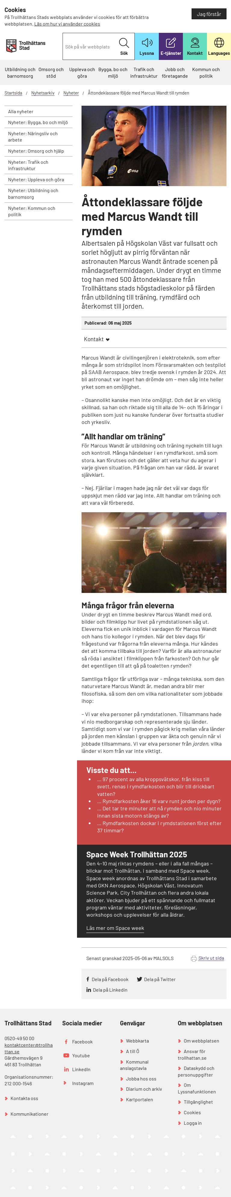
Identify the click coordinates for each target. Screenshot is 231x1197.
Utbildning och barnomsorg (20, 72)
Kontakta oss (24, 1098)
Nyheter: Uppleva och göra (36, 179)
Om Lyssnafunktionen (197, 1088)
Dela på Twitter (160, 979)
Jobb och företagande (175, 72)
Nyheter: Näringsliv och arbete (33, 136)
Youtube (81, 1055)
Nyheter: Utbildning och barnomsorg (33, 193)
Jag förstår (209, 14)
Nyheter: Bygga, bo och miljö (38, 122)
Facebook (82, 1041)
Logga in (193, 1123)
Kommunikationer (29, 1114)
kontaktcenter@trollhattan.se (29, 1048)
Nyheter (71, 92)
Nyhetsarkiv (42, 92)
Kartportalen (139, 1099)
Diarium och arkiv (144, 1089)
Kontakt (94, 338)
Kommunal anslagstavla (134, 1065)
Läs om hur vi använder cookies (67, 23)
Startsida (13, 92)
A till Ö (132, 1051)
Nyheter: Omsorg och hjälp (36, 151)
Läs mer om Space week (115, 927)
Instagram (83, 1083)
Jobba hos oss (141, 1078)
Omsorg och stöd (51, 72)
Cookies (192, 1112)
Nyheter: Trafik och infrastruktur (28, 165)
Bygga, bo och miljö (113, 72)
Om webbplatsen (201, 1040)
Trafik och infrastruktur (144, 72)
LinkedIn (81, 1069)
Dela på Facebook (110, 979)
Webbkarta (137, 1040)
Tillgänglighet (198, 1102)
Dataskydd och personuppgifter (196, 1071)
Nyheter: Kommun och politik (31, 211)
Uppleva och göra (82, 72)
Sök (124, 47)
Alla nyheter (20, 111)
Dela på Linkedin (110, 990)
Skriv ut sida (211, 958)
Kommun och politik (206, 72)
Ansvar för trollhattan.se (192, 1054)
